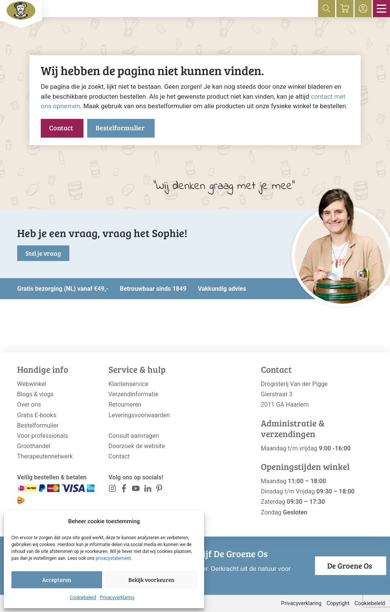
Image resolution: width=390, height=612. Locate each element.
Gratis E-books (36, 415)
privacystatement (113, 558)
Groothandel (33, 446)
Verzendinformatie (133, 394)
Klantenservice (129, 384)
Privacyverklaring (117, 597)
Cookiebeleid (83, 597)
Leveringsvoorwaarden (139, 415)
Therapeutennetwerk (45, 456)
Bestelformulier (120, 127)
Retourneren (125, 404)
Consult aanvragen (134, 435)
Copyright (338, 603)
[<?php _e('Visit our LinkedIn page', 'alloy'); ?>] (148, 489)
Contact (61, 127)
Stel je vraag (43, 253)
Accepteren (56, 579)
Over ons (29, 404)
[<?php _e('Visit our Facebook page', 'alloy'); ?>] (124, 489)
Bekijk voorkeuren (151, 579)
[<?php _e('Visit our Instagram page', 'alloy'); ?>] (113, 489)
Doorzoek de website (137, 446)
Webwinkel (31, 384)
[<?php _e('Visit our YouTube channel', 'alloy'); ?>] (136, 489)
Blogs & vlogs (35, 394)
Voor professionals (42, 435)
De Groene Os (349, 565)
